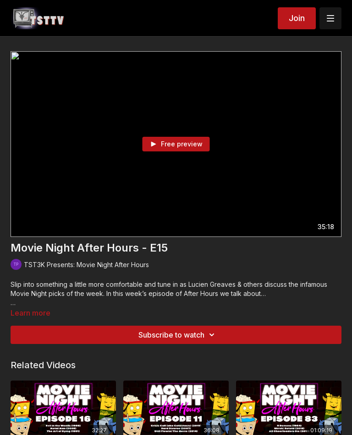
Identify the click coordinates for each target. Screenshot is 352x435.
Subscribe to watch (177, 334)
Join (297, 18)
